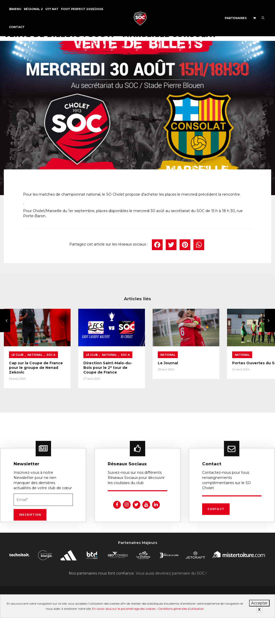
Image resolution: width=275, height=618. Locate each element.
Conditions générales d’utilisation (181, 609)
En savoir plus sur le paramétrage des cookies (123, 609)
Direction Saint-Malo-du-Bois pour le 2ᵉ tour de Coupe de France (102, 364)
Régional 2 (33, 9)
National (34, 351)
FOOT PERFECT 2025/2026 (82, 9)
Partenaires (236, 18)
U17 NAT (51, 9)
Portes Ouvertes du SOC (239, 360)
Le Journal (156, 360)
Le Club (17, 351)
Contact (17, 27)
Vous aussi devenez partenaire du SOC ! (171, 568)
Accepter (259, 603)
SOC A (50, 351)
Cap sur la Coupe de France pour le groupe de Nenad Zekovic (34, 364)
